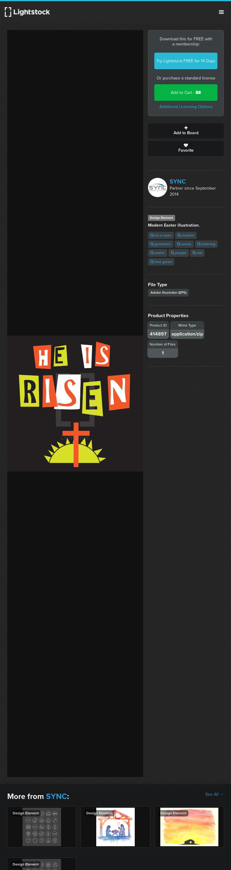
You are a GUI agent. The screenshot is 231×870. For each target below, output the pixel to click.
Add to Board (186, 131)
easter (157, 252)
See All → (214, 794)
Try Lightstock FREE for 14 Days (185, 61)
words (184, 244)
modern (185, 235)
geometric (160, 244)
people (178, 252)
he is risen (160, 235)
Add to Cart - (186, 92)
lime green (161, 262)
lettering (206, 244)
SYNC (178, 181)
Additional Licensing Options (186, 107)
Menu (221, 12)
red (197, 252)
